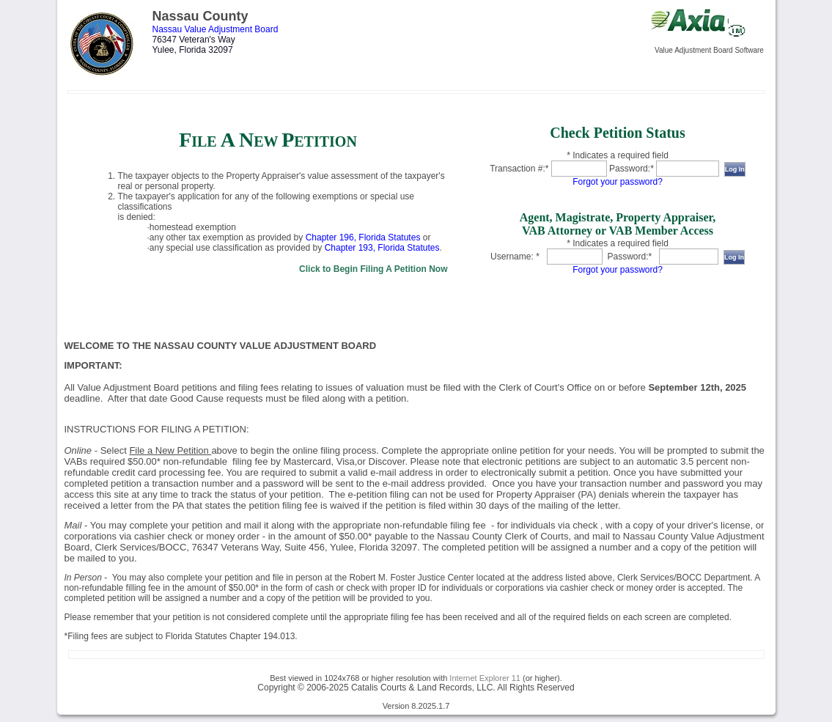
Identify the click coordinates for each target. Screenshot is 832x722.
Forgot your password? (618, 182)
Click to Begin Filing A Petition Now (373, 269)
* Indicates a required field (618, 155)
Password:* (631, 168)
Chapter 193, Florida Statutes (382, 248)
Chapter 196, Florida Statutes (363, 237)
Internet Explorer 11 (484, 678)
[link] (268, 200)
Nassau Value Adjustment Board (215, 29)
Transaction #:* (519, 168)
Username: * (515, 256)
